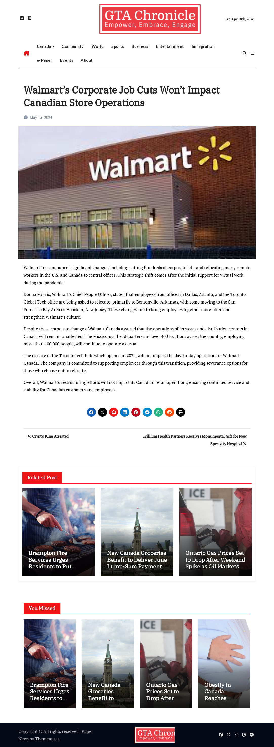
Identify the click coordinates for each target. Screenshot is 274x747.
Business (140, 46)
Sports (117, 46)
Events (66, 60)
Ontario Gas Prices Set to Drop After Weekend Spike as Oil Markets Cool (215, 562)
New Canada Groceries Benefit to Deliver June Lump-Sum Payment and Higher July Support (137, 566)
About (87, 60)
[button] (252, 53)
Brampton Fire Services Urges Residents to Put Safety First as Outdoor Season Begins (59, 566)
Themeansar (47, 739)
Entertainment (170, 46)
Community (73, 46)
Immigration (203, 46)
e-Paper (45, 60)
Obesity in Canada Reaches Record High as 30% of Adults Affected (224, 701)
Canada (44, 46)
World (98, 46)
